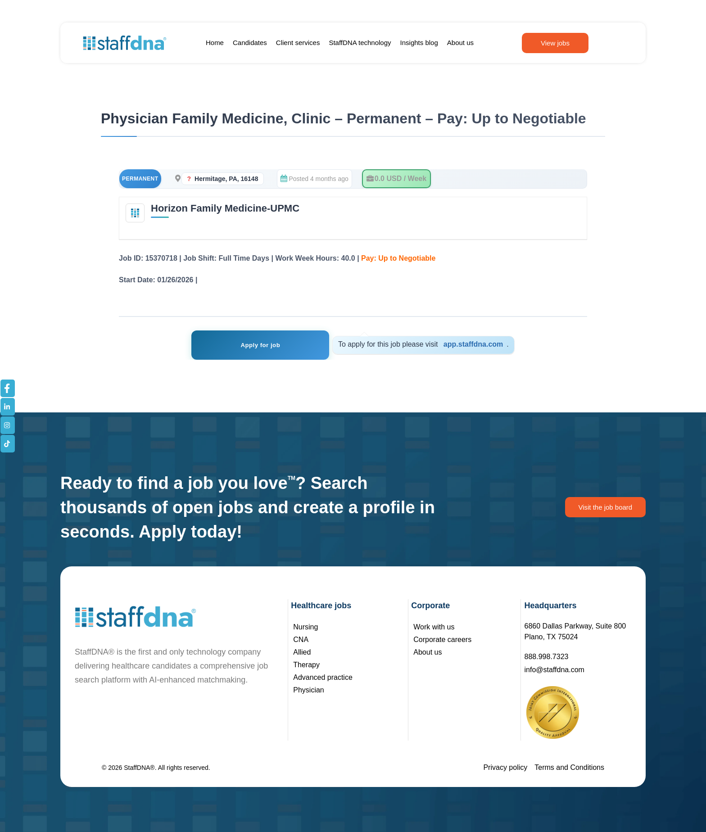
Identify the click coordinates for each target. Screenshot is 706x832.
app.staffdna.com (472, 344)
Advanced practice (323, 677)
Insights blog (419, 42)
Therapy (306, 665)
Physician (308, 690)
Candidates (250, 42)
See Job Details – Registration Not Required (274, 280)
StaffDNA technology (360, 42)
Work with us (433, 627)
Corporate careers (442, 639)
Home (215, 42)
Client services (298, 42)
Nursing (305, 627)
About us (460, 42)
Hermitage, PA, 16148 (226, 178)
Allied (302, 652)
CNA (300, 639)
